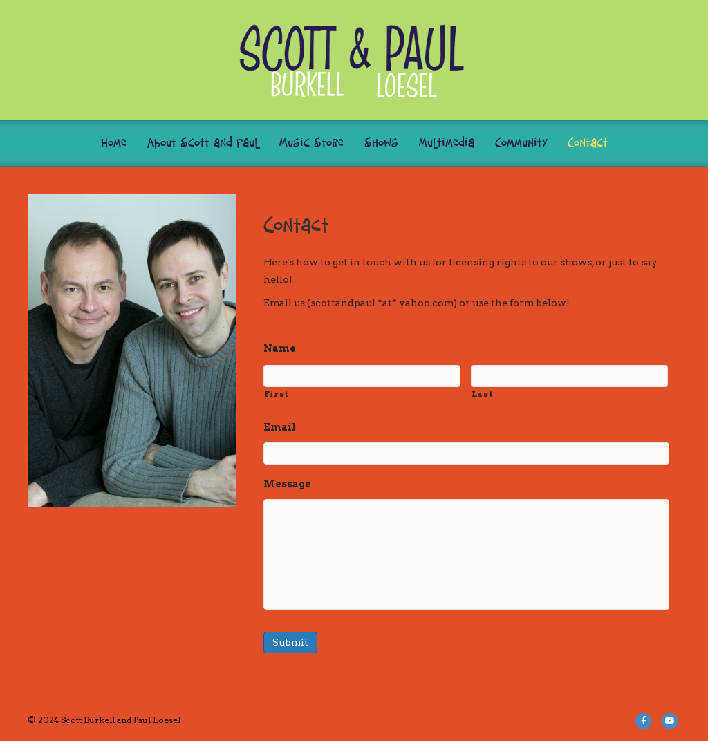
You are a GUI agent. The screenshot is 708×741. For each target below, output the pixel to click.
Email (279, 427)
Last (483, 394)
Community (521, 143)
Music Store (311, 143)
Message (287, 483)
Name (279, 348)
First (276, 394)
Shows (381, 143)
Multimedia (446, 143)
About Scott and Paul (203, 143)
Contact (588, 143)
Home (114, 143)
